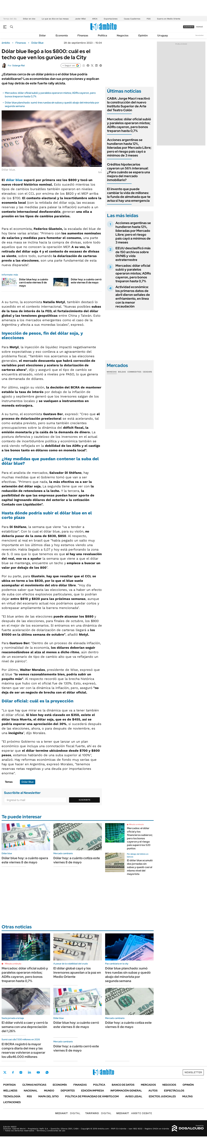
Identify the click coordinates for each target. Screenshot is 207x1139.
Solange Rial (18, 65)
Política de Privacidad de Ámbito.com (92, 1096)
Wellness (10, 1090)
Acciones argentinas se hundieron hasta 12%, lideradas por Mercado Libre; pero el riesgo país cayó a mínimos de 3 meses (129, 147)
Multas (187, 1096)
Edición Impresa (92, 1090)
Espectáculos (174, 1090)
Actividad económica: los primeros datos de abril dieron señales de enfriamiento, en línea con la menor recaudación (132, 296)
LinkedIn (29, 1072)
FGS (149, 19)
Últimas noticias (34, 1084)
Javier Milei (80, 19)
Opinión (143, 35)
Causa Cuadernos (132, 19)
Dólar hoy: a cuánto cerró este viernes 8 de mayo (86, 281)
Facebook (13, 1072)
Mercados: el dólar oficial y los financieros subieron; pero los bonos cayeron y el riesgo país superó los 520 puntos (140, 838)
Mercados (148, 1084)
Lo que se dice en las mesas (55, 19)
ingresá (199, 27)
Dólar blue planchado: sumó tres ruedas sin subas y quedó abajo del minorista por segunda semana (128, 974)
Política (102, 35)
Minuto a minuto (136, 824)
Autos (153, 1090)
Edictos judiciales (162, 1096)
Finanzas (82, 35)
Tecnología (11, 1096)
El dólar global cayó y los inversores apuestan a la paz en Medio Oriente (77, 972)
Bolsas (122, 372)
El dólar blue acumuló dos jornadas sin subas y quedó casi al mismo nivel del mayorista (140, 867)
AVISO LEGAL (133, 1096)
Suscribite (84, 800)
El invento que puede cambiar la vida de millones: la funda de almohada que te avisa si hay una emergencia (128, 195)
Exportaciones (110, 19)
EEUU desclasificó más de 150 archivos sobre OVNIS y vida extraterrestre (133, 254)
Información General (126, 1090)
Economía (62, 35)
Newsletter (199, 35)
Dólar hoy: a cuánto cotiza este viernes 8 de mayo (76, 860)
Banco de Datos (123, 1084)
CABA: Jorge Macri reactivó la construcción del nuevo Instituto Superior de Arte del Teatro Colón (128, 104)
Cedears (147, 372)
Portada (9, 1084)
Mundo (49, 1090)
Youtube (38, 1072)
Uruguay (162, 35)
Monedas (112, 372)
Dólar (42, 35)
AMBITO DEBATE (134, 1113)
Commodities (134, 372)
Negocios (122, 35)
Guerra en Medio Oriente (168, 19)
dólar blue (14, 180)
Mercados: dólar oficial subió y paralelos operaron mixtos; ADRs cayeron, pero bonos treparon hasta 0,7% (129, 125)
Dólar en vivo (29, 19)
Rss (29, 1096)
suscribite (188, 27)
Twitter (4, 1072)
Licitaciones (12, 1102)
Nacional (31, 1090)
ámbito (6, 43)
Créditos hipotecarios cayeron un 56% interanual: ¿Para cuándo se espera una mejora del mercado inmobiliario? (128, 172)
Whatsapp (47, 1072)
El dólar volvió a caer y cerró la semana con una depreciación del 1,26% (25, 1027)
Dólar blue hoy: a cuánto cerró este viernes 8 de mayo (33, 282)
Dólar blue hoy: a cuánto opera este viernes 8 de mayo (25, 860)
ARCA (94, 19)
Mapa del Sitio (48, 1096)
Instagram (20, 1072)
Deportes (68, 1090)
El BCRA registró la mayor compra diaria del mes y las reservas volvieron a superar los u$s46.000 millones (23, 1050)
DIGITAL (67, 1113)
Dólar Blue (37, 43)
